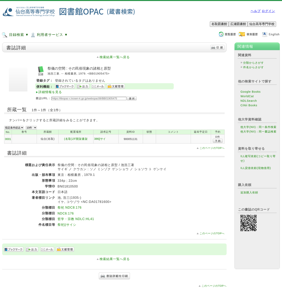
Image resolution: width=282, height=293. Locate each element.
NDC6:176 (66, 213)
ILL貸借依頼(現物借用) (255, 168)
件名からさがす (253, 67)
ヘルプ (256, 11)
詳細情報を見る (50, 92)
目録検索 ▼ (15, 35)
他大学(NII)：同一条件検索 (258, 127)
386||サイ (100, 138)
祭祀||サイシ (67, 224)
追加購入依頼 (249, 192)
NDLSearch (248, 100)
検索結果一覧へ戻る (115, 57)
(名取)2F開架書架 (76, 138)
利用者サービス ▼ (49, 35)
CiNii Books (248, 105)
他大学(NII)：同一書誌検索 (258, 131)
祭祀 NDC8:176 (70, 207)
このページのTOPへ (212, 147)
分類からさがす (253, 62)
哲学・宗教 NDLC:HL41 (76, 219)
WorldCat (247, 96)
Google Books (250, 91)
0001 (8, 139)
